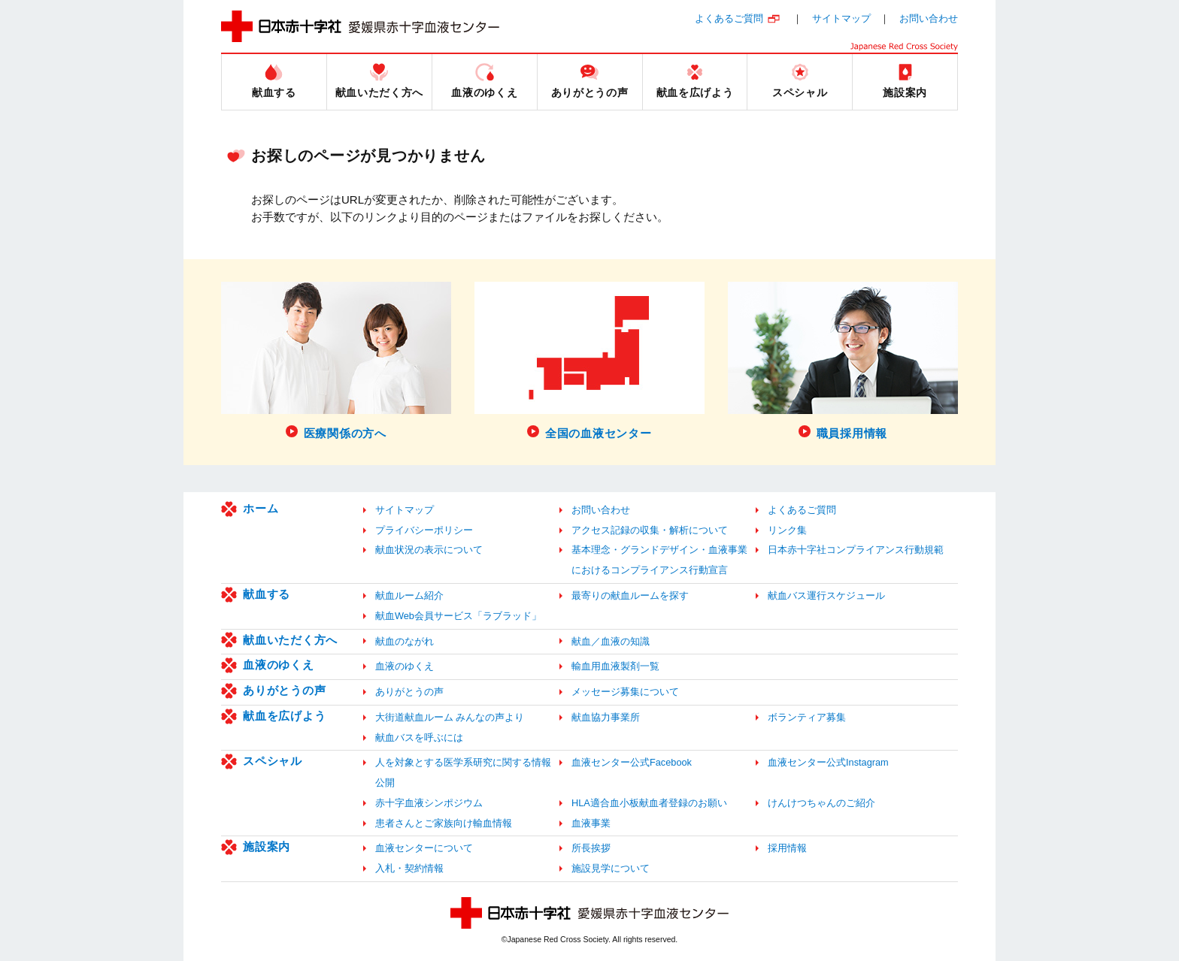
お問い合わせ (928, 18)
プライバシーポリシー (424, 530)
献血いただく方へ (290, 639)
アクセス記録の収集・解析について (649, 530)
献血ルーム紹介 (409, 595)
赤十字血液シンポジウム (429, 802)
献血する (266, 594)
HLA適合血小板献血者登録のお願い (649, 802)
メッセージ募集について (625, 691)
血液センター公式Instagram (828, 762)
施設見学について (610, 868)
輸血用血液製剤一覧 (615, 666)
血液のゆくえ (278, 664)
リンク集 (787, 530)
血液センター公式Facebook (631, 762)
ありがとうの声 (284, 690)
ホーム (260, 508)
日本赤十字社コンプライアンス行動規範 (856, 549)
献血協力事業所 (605, 717)
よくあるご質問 (729, 18)
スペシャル (272, 760)
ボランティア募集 (807, 717)
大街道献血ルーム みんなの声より (450, 717)
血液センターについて (424, 848)
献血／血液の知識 (610, 641)
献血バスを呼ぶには (419, 737)
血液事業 (591, 823)
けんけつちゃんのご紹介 (821, 802)
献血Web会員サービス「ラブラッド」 (458, 615)
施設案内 (266, 846)
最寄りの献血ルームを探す (630, 595)
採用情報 (787, 848)
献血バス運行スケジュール (826, 595)
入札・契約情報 (409, 868)
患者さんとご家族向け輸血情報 (443, 823)
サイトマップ (841, 18)
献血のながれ (404, 641)
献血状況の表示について (429, 549)
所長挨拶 (591, 848)
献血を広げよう (284, 715)
